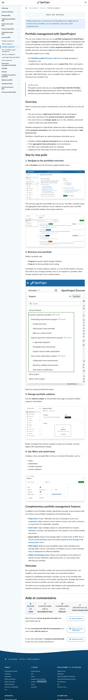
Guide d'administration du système (66, 679)
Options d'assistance (10, 679)
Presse (33, 684)
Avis (6, 689)
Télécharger (60, 673)
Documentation (33, 8)
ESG (32, 673)
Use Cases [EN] (6, 37)
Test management (7, 60)
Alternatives (62, 696)
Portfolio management (8, 47)
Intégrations (8, 676)
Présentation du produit (11, 671)
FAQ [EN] (4, 68)
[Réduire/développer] (18, 8)
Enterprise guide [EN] (8, 29)
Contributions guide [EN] (7, 33)
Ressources (9, 696)
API (58, 684)
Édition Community (10, 681)
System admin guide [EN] (7, 24)
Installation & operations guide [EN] (9, 75)
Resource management (8, 54)
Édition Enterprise (9, 684)
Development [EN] (7, 83)
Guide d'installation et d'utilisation (66, 676)
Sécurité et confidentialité (11, 687)
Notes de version (61, 687)
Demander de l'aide (76, 639)
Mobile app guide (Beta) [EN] (8, 19)
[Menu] (3, 2)
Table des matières (55, 14)
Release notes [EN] (7, 80)
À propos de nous (35, 671)
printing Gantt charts (36, 542)
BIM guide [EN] (6, 15)
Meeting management (8, 41)
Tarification (8, 673)
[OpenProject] (26, 8)
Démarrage (5, 8)
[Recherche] (85, 3)
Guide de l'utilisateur (7, 12)
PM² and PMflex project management (9, 50)
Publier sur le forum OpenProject (76, 629)
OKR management (7, 44)
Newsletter (34, 687)
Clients (33, 676)
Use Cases (43, 8)
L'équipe (34, 667)
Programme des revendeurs (38, 679)
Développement (61, 681)
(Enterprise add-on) (45, 58)
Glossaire (4, 71)
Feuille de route (61, 671)
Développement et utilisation (69, 667)
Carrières (33, 681)
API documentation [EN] (9, 92)
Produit (8, 667)
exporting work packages (70, 540)
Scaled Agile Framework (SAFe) (10, 57)
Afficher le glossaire (76, 618)
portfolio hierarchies (46, 389)
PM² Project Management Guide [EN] (9, 64)
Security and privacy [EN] (7, 88)
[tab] (30, 608)
